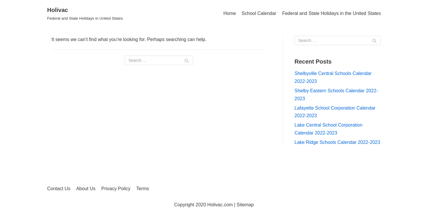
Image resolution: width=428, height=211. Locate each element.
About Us (85, 188)
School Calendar (259, 13)
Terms (142, 188)
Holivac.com (220, 204)
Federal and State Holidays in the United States (331, 13)
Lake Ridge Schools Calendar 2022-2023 (337, 142)
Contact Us (58, 188)
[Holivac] (85, 13)
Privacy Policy (116, 188)
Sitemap (245, 204)
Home (229, 13)
